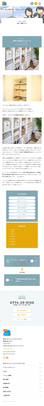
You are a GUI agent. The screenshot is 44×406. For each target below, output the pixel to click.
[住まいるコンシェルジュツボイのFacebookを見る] (7, 358)
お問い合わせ (7, 391)
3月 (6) (13, 232)
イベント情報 (7, 375)
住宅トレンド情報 (22, 211)
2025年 (13, 236)
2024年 (13, 239)
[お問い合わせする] (35, 3)
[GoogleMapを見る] (8, 349)
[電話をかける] (31, 3)
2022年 (13, 244)
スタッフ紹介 (22, 214)
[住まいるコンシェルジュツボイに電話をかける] (22, 303)
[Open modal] (39, 3)
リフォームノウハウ (21, 44)
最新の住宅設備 (22, 208)
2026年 (13, 230)
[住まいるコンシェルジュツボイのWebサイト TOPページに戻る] (4, 3)
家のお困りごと (22, 198)
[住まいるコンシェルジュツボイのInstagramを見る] (4, 358)
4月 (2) (13, 234)
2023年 (13, 241)
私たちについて (22, 217)
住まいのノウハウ (22, 201)
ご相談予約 (6, 395)
